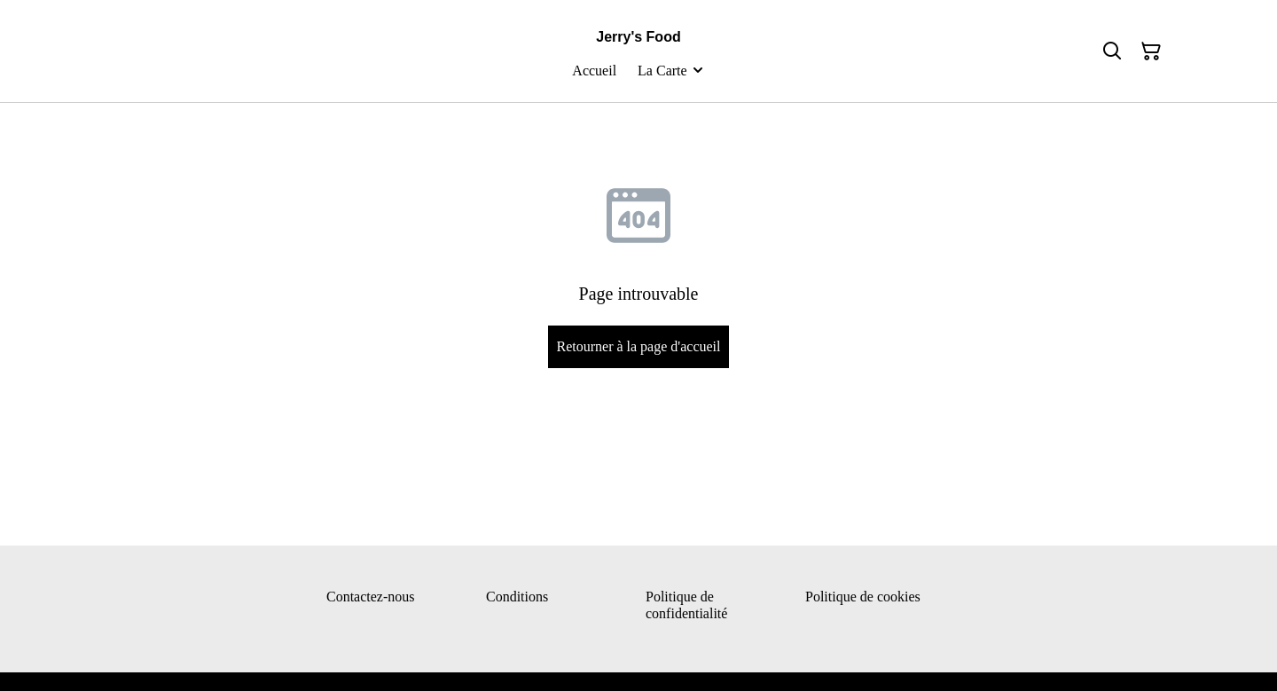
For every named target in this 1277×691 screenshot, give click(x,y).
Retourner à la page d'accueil (638, 346)
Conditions (517, 596)
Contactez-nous (370, 596)
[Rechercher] (1112, 51)
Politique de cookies (863, 596)
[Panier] (1151, 51)
